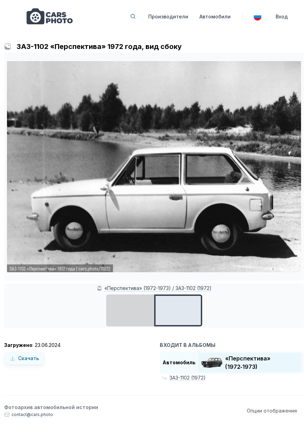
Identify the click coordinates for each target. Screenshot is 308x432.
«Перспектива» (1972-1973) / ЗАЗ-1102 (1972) (158, 288)
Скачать (24, 358)
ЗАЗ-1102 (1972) (187, 378)
